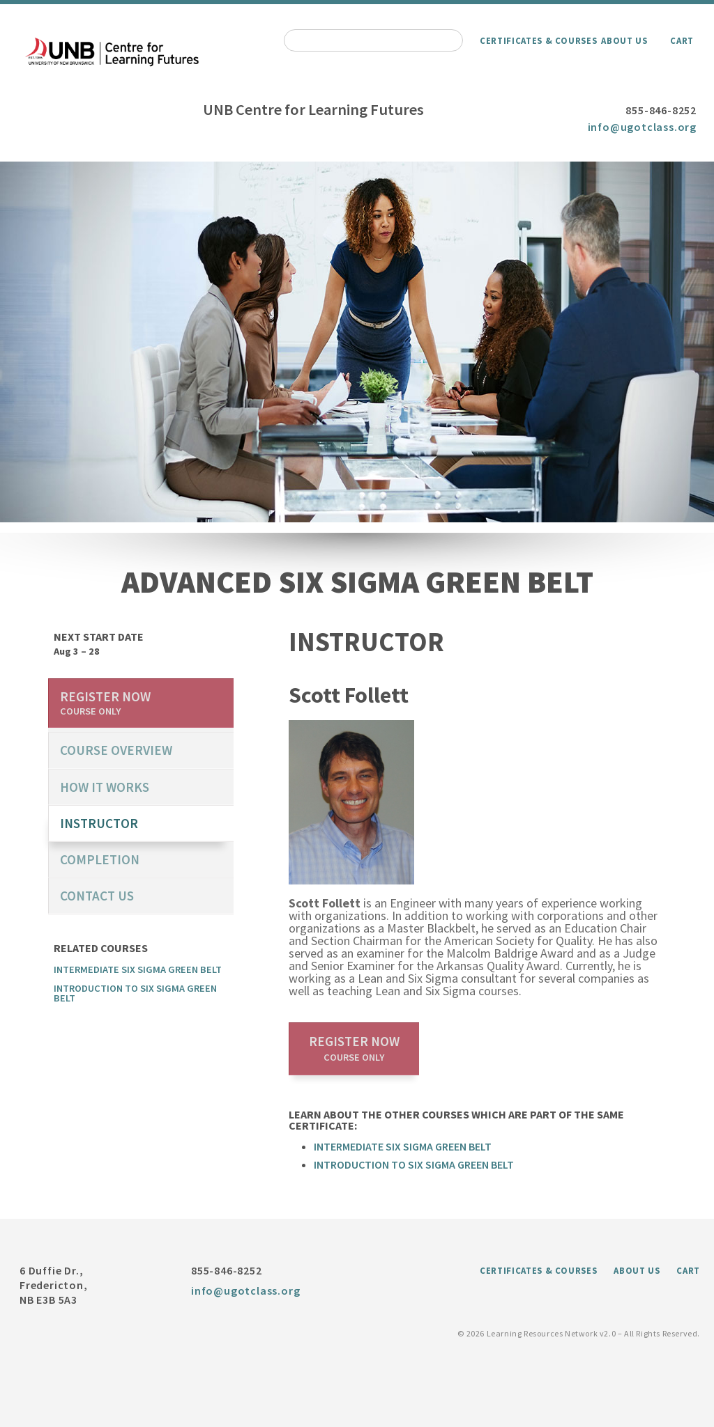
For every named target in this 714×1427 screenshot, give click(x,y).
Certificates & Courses (538, 40)
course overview (116, 750)
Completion (99, 859)
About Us (624, 40)
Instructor (99, 823)
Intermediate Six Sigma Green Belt (403, 1146)
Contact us (97, 895)
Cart (682, 40)
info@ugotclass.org (642, 127)
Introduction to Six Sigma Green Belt (414, 1164)
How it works (104, 787)
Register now (354, 1048)
